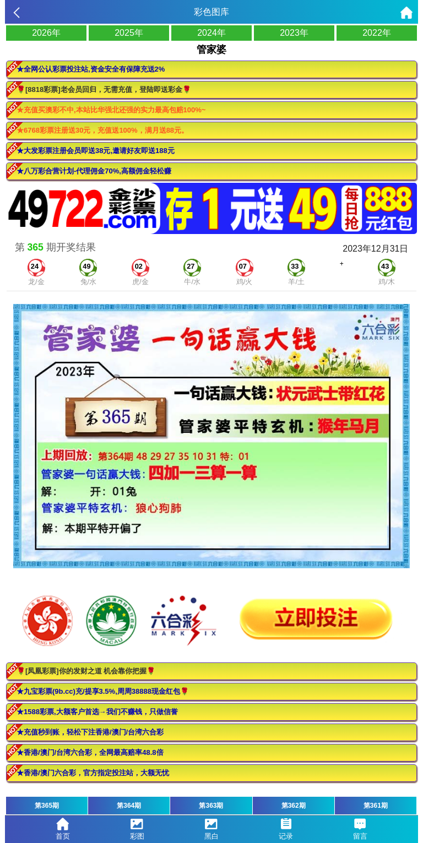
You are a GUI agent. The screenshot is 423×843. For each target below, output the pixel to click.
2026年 (46, 32)
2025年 (129, 32)
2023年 (294, 32)
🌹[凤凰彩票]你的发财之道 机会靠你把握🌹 (86, 671)
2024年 (211, 32)
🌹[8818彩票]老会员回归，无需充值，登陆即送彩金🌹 (104, 89)
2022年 (376, 32)
